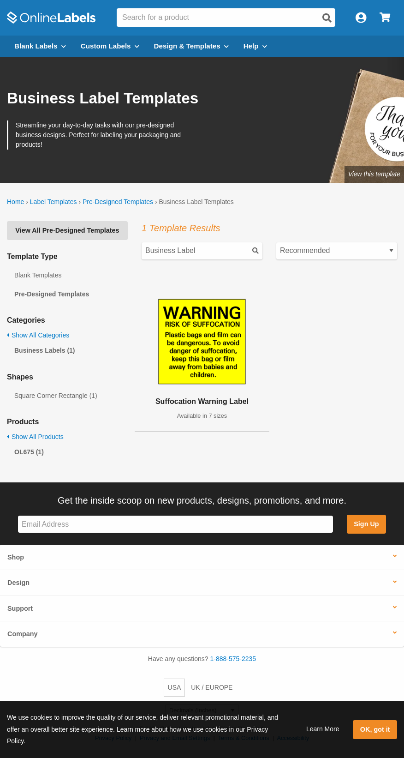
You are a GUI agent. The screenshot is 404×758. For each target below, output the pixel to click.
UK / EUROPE (211, 687)
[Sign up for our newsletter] (175, 524)
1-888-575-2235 (233, 658)
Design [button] (18, 582)
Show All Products (35, 436)
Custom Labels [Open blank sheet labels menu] (110, 46)
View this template (374, 174)
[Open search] (327, 18)
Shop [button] (15, 557)
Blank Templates (37, 275)
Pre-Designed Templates (118, 201)
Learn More (322, 729)
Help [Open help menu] (255, 46)
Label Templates (53, 201)
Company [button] (22, 634)
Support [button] (20, 608)
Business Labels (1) (44, 350)
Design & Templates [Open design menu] (191, 46)
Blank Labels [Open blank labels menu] (40, 46)
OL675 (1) (29, 452)
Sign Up (366, 524)
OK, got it (375, 729)
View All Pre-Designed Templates (67, 230)
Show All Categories (38, 335)
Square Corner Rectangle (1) (55, 395)
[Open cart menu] (385, 18)
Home (15, 201)
